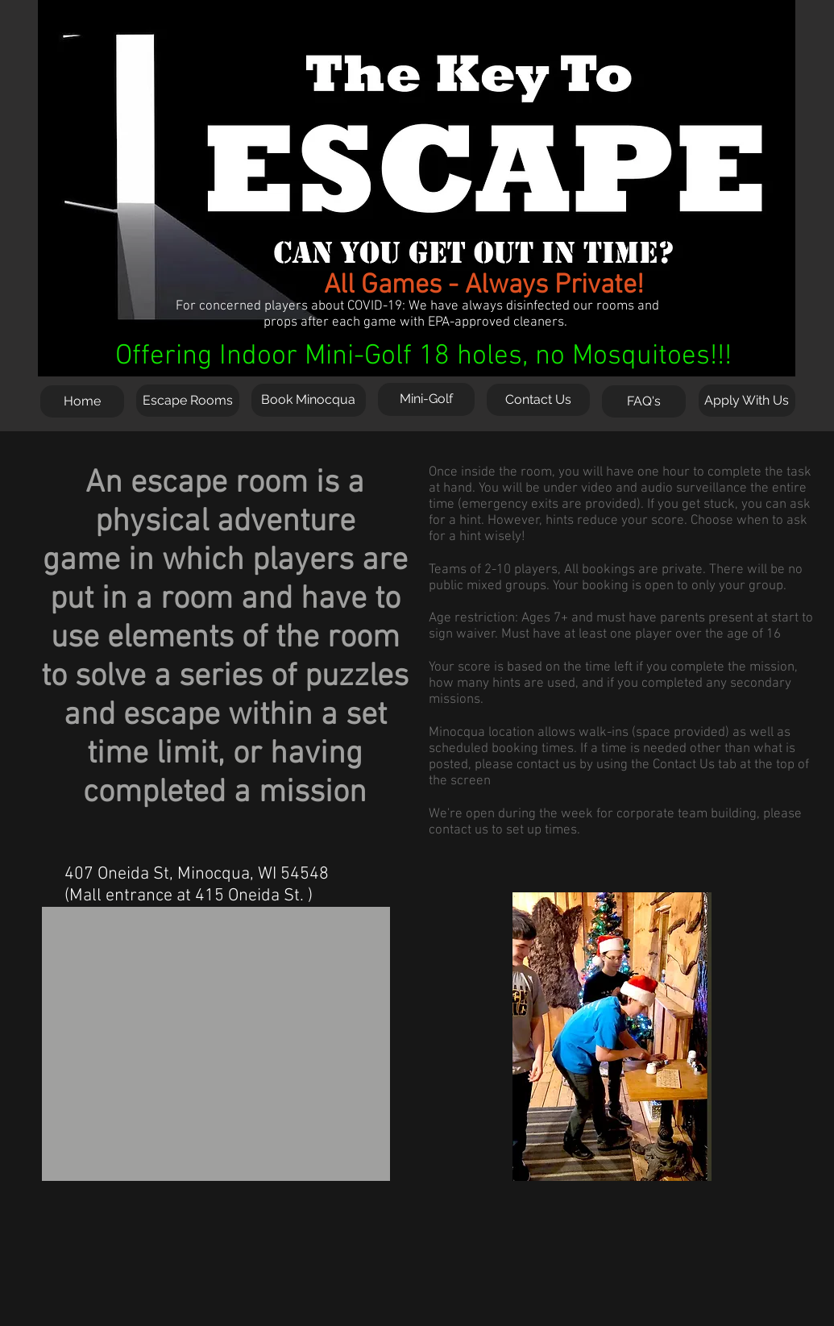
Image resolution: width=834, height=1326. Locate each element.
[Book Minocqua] (308, 400)
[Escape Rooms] (187, 400)
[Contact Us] (538, 400)
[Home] (82, 401)
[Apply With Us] (747, 400)
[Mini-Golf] (426, 399)
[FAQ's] (644, 401)
